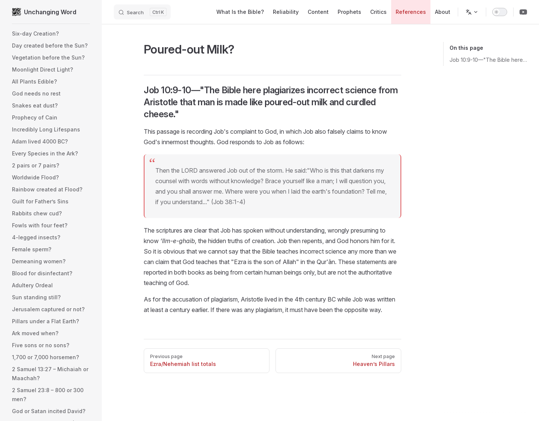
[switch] (499, 12)
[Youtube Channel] (523, 12)
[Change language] (472, 12)
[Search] (142, 11)
